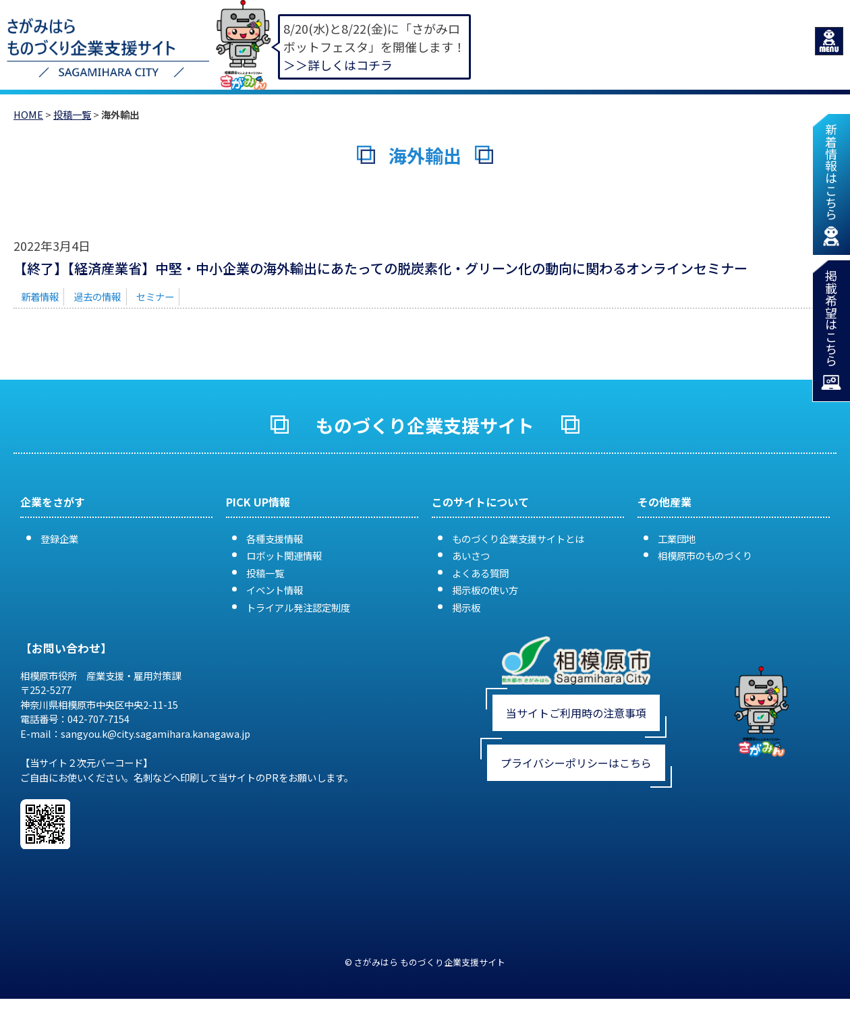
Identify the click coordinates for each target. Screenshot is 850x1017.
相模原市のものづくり (705, 555)
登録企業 (59, 538)
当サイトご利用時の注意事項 (576, 713)
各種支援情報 (274, 538)
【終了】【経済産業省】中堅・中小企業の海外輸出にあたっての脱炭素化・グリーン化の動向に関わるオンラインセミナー (380, 268)
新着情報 (40, 296)
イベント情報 (274, 590)
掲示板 (466, 607)
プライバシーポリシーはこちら (576, 763)
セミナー (155, 296)
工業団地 (677, 538)
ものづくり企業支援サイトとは (518, 538)
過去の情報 (97, 296)
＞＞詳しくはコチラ (338, 65)
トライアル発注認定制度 (298, 607)
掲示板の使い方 (485, 590)
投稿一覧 (72, 114)
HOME (28, 114)
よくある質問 (480, 573)
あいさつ (471, 555)
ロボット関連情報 (284, 555)
